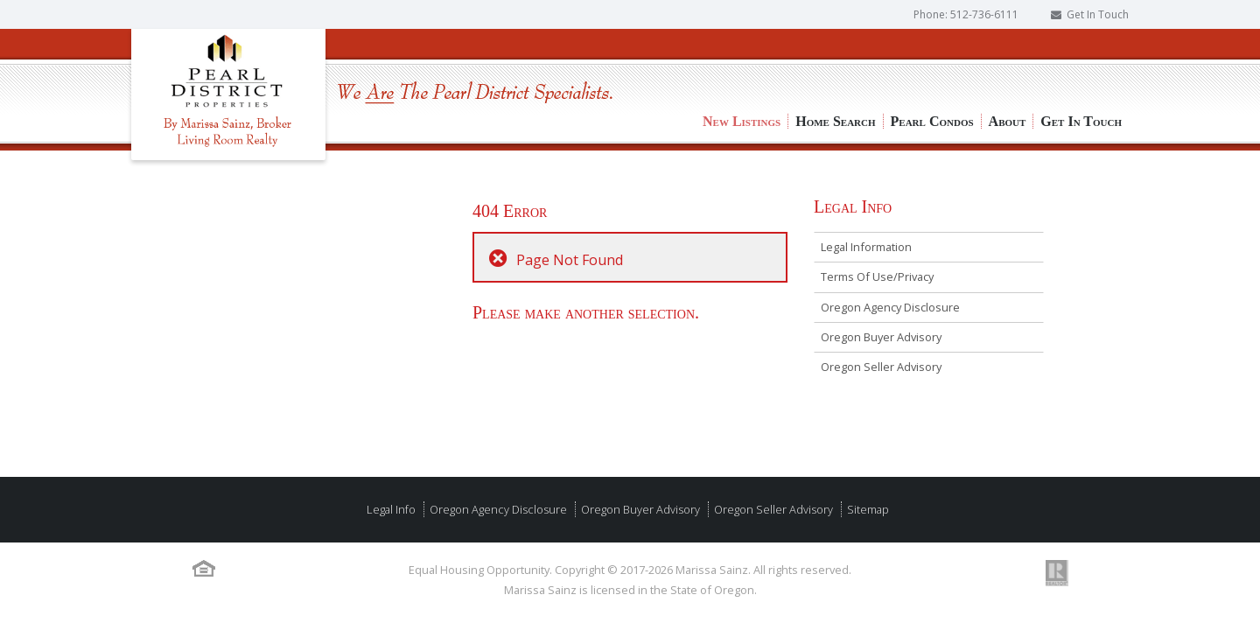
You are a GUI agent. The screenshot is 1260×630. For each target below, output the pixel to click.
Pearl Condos (932, 61)
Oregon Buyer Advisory (881, 337)
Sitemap (866, 509)
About (1007, 61)
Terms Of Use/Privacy (877, 276)
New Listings (742, 61)
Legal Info (391, 509)
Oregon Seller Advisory (881, 366)
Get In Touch (1098, 14)
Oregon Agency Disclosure (890, 307)
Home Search (835, 61)
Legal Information (866, 247)
